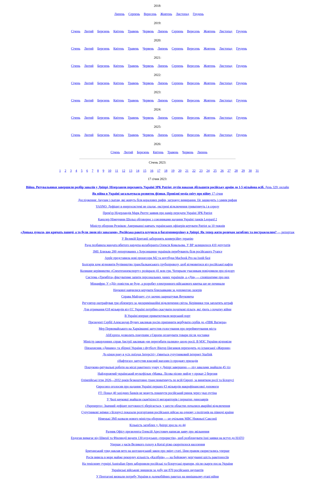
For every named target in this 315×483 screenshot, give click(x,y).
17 (158, 170)
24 (208, 170)
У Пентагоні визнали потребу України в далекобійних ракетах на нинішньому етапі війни (157, 476)
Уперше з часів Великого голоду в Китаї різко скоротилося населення (157, 444)
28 (236, 170)
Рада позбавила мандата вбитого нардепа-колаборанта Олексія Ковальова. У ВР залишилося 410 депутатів (157, 245)
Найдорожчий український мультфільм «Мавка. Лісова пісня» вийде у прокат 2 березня (157, 373)
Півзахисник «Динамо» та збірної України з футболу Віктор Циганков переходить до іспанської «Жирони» (157, 348)
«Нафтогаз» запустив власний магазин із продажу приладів (157, 360)
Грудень (198, 14)
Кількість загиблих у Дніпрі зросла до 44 (158, 425)
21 (186, 170)
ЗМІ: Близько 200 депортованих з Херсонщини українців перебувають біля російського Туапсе (157, 251)
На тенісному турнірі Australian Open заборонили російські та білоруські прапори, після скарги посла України (157, 463)
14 (137, 170)
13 (130, 170)
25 (215, 170)
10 (109, 170)
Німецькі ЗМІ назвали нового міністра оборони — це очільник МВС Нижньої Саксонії (157, 418)
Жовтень (166, 14)
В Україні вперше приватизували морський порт (157, 315)
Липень (119, 14)
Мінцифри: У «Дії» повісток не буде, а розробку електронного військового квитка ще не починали (157, 283)
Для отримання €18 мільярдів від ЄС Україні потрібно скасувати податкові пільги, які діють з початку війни (157, 309)
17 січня (157, 193)
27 (229, 170)
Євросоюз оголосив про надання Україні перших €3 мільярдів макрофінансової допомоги (157, 386)
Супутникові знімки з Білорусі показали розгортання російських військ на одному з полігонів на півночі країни (157, 412)
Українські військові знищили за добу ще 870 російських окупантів (157, 470)
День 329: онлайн (157, 187)
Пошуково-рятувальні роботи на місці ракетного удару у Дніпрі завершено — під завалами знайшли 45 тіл (157, 367)
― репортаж (157, 232)
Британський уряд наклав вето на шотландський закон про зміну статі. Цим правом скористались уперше (158, 450)
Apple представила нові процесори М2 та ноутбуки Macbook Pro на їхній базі (157, 258)
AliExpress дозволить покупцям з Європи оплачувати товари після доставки (157, 335)
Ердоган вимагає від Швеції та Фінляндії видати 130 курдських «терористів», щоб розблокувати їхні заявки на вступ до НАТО (157, 438)
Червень (148, 31)
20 (179, 170)
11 (116, 170)
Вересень (150, 14)
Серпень (134, 14)
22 (193, 170)
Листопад (182, 14)
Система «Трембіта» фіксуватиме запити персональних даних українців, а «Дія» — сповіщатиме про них (157, 277)
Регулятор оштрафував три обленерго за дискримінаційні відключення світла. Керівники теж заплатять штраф (157, 303)
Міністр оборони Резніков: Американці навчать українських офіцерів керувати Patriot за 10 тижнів (157, 225)
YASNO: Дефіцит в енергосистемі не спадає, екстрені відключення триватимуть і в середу (157, 206)
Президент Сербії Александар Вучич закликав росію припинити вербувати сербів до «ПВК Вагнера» (157, 322)
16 (151, 170)
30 (250, 170)
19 (172, 170)
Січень (75, 31)
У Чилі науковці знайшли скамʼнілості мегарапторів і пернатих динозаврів (157, 399)
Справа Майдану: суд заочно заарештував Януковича (157, 296)
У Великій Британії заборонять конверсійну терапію (157, 238)
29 (243, 170)
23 (200, 170)
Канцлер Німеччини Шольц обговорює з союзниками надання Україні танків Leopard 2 (157, 219)
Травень (133, 31)
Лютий (89, 31)
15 (144, 170)
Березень (103, 31)
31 (257, 170)
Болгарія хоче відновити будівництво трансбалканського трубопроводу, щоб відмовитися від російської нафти (157, 264)
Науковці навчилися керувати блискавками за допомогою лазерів (157, 290)
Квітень (118, 31)
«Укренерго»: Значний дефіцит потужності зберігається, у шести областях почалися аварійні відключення (157, 405)
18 (165, 170)
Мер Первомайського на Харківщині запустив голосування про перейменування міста (157, 328)
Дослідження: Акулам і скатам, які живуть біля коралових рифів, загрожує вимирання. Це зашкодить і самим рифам (157, 200)
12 (123, 170)
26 (222, 170)
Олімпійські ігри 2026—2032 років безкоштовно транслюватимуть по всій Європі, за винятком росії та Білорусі (157, 380)
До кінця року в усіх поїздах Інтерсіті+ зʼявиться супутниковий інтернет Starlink (157, 354)
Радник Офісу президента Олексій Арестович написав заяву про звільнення (157, 431)
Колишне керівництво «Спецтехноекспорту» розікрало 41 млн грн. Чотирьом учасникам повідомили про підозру (157, 270)
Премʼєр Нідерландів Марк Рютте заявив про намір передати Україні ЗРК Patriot (157, 213)
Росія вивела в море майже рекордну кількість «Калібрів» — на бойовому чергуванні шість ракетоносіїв (157, 457)
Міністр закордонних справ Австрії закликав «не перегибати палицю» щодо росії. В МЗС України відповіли (158, 341)
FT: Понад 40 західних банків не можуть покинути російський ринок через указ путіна (157, 393)
